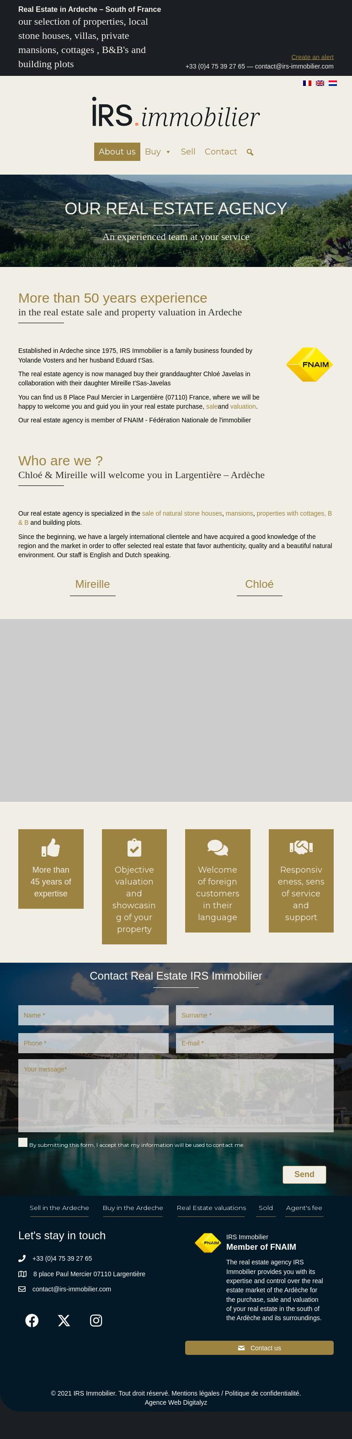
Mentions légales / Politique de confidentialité (235, 1393)
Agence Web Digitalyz (176, 1402)
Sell (188, 152)
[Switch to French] (307, 83)
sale (212, 406)
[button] (312, 56)
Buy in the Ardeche (132, 1208)
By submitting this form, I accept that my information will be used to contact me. (137, 1144)
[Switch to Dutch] (332, 83)
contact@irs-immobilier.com (294, 66)
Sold (266, 1208)
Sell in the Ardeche (59, 1208)
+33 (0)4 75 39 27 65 (215, 66)
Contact (221, 152)
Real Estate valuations (211, 1208)
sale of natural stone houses (182, 513)
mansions (239, 513)
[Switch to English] (320, 83)
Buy (158, 152)
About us (117, 152)
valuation (243, 406)
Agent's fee (304, 1208)
